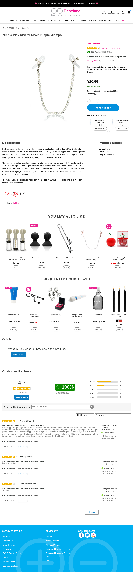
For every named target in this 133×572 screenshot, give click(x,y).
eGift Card (7, 536)
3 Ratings (104, 48)
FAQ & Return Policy (12, 553)
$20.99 (41, 262)
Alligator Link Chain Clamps (66, 258)
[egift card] (104, 12)
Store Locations (53, 540)
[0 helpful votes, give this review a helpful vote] (6, 447)
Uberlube (98, 315)
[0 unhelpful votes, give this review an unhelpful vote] (12, 447)
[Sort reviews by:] (85, 415)
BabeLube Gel (13, 315)
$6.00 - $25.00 (14, 321)
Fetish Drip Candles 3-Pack (119, 316)
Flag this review (22, 447)
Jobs (48, 560)
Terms (5, 557)
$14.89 (119, 325)
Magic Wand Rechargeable (77, 316)
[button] (117, 320)
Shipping (7, 549)
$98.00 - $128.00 (56, 321)
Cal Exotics (17, 203)
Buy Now (15, 267)
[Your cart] (128, 12)
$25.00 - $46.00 (98, 321)
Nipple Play (26, 28)
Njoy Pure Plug (55, 315)
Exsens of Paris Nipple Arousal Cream (117, 259)
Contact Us (8, 540)
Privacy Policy (9, 561)
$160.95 (77, 322)
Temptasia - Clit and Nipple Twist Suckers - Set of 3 (15, 259)
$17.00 (92, 263)
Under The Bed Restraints (35, 316)
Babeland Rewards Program (59, 549)
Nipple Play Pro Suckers (41, 258)
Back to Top (92, 512)
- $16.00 (117, 263)
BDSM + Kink (14, 28)
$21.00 (66, 262)
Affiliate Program (53, 545)
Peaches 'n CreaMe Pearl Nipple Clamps (91, 259)
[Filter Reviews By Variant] (113, 415)
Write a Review (115, 48)
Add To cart (103, 108)
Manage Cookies (10, 566)
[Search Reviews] (62, 407)
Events (49, 536)
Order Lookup (9, 545)
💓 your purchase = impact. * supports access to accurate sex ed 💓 (66, 3)
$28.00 (16, 263)
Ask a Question (92, 61)
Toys (4, 28)
